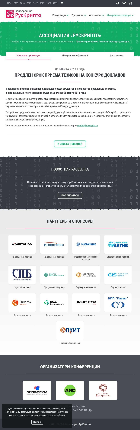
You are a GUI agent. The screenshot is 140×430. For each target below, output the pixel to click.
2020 (48, 3)
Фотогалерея (116, 55)
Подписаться (70, 195)
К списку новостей (70, 144)
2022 (35, 3)
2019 (55, 3)
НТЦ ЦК (88, 410)
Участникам (95, 15)
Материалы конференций (75, 55)
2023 (29, 3)
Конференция (59, 15)
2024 (22, 3)
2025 (16, 3)
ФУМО (80, 410)
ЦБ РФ (72, 410)
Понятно (37, 422)
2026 (9, 3)
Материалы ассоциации (119, 15)
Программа (77, 15)
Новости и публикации (28, 55)
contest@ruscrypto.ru (87, 125)
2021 (42, 3)
